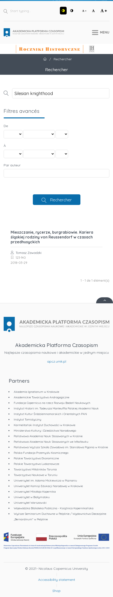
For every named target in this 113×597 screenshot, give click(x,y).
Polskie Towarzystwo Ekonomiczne (36, 458)
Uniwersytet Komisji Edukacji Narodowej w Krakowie (48, 486)
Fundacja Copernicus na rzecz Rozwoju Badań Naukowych (52, 403)
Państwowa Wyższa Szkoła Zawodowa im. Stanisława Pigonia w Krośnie (61, 447)
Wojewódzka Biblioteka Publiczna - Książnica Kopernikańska (53, 508)
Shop (56, 591)
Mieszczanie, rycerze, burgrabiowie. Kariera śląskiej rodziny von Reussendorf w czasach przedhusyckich (52, 237)
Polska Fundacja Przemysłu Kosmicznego (41, 453)
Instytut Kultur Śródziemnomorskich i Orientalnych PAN (50, 414)
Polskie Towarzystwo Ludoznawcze (36, 464)
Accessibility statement (56, 579)
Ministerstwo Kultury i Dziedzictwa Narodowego (45, 430)
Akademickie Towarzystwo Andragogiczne (41, 397)
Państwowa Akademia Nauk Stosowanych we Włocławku (51, 441)
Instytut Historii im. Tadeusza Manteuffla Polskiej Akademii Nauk (56, 408)
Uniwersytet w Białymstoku (32, 497)
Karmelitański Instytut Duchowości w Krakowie (44, 425)
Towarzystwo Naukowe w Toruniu (35, 475)
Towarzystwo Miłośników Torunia (35, 469)
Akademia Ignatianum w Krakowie (36, 391)
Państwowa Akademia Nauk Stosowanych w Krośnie (48, 436)
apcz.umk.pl (56, 361)
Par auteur (12, 165)
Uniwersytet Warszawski (30, 502)
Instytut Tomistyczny (27, 419)
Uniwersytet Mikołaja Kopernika (35, 491)
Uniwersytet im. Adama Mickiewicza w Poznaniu (45, 480)
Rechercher (61, 199)
